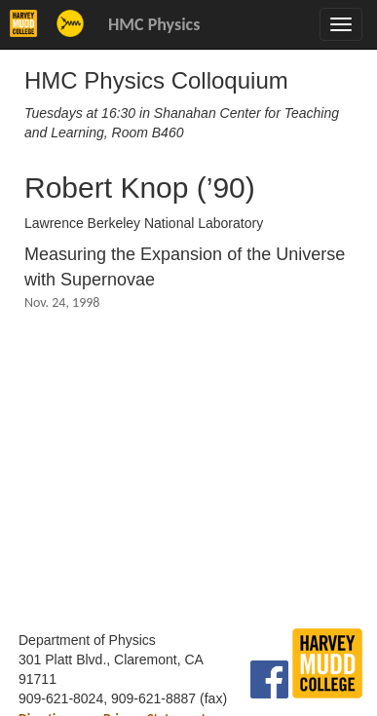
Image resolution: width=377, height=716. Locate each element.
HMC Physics (154, 24)
